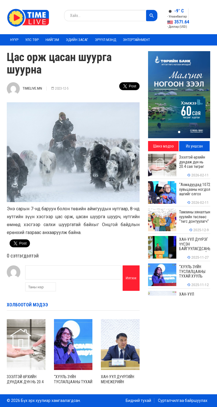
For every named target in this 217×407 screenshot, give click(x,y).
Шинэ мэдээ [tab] (163, 146)
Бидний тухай (138, 400)
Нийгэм (52, 40)
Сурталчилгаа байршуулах (182, 400)
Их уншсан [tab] (194, 146)
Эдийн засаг (77, 40)
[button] (179, 132)
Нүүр (14, 40)
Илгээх (131, 278)
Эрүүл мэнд (105, 40)
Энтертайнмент (136, 40)
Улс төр (32, 40)
